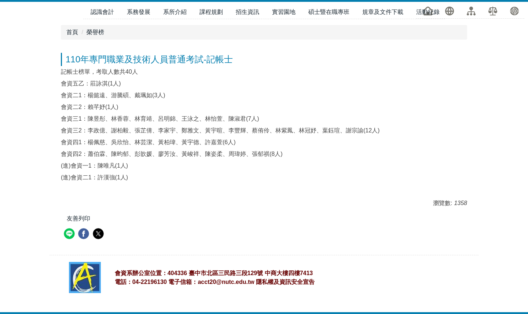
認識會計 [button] (102, 12)
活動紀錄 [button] (428, 12)
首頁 (72, 32)
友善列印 (78, 218)
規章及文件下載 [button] (382, 12)
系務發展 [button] (138, 12)
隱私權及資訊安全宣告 (285, 282)
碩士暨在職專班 (328, 12)
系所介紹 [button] (175, 12)
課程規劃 (211, 12)
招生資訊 (247, 12)
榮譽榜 (95, 32)
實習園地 (284, 12)
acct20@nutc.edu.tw (226, 282)
